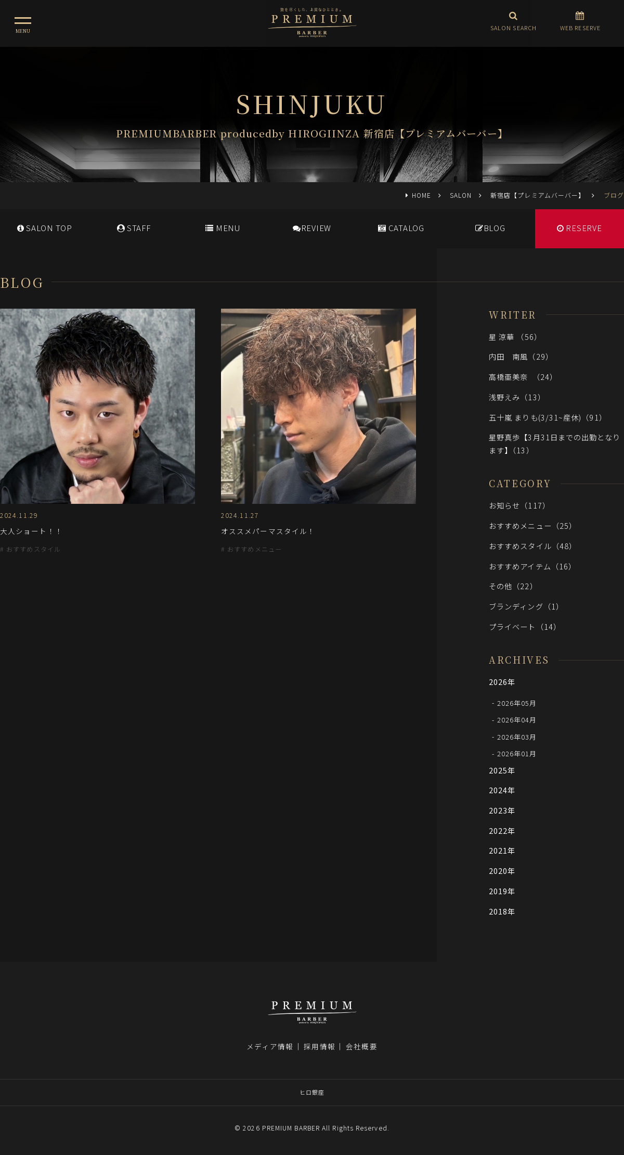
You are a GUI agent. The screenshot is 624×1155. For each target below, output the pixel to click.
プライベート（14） (525, 626)
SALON (461, 195)
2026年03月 (517, 736)
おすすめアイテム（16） (532, 566)
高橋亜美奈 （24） (523, 376)
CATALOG (401, 227)
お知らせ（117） (519, 505)
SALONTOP (44, 227)
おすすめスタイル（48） (533, 545)
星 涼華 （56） (515, 336)
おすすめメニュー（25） (533, 525)
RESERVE (579, 227)
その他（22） (513, 585)
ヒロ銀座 (312, 1092)
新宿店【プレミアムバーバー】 (537, 195)
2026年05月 (517, 702)
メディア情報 (269, 1046)
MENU (222, 227)
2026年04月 (517, 720)
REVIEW (312, 227)
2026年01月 (517, 753)
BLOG (490, 227)
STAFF (134, 227)
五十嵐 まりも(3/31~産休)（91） (548, 417)
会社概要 (361, 1046)
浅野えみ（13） (517, 396)
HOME (421, 195)
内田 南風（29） (521, 356)
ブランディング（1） (526, 606)
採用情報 (319, 1046)
